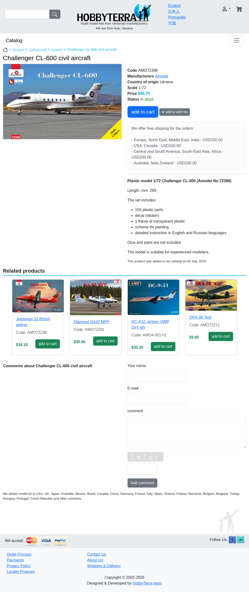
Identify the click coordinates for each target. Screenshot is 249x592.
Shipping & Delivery (104, 566)
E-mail (133, 388)
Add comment (142, 483)
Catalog (14, 40)
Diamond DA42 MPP (91, 322)
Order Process (19, 554)
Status (133, 99)
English (174, 6)
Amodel (57, 49)
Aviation (18, 49)
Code (132, 70)
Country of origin (143, 82)
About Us (95, 560)
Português (177, 17)
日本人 (174, 11)
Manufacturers (141, 76)
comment (135, 411)
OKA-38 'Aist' (200, 317)
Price (132, 93)
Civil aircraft (37, 49)
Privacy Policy (19, 566)
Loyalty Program (21, 572)
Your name (137, 366)
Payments (15, 560)
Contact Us (96, 554)
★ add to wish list (174, 112)
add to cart (143, 112)
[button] (219, 9)
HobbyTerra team (147, 583)
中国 (172, 23)
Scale (133, 88)
